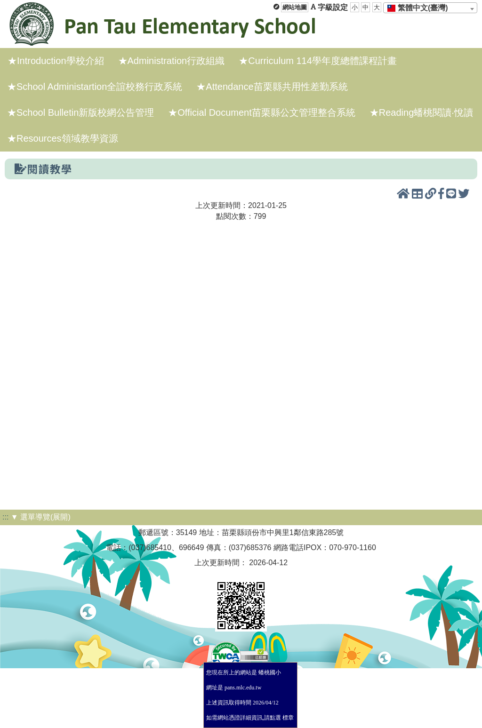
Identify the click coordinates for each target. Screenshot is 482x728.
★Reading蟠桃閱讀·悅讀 (421, 112)
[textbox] (421, 8)
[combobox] (430, 7)
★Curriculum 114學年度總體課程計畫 (318, 61)
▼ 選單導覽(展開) (41, 517)
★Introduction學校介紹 (56, 61)
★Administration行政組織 (171, 61)
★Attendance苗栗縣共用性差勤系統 (271, 86)
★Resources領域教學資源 (62, 138)
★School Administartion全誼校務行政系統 (94, 86)
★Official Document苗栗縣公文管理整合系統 (261, 112)
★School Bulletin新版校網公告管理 (80, 112)
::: (5, 517)
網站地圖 (294, 7)
